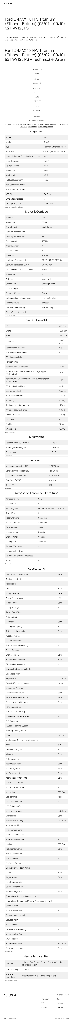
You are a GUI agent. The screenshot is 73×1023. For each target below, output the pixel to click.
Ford (17, 37)
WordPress (66, 1018)
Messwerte (44, 124)
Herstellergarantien (45, 127)
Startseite (9, 37)
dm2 (30, 37)
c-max (23, 37)
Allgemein (8, 124)
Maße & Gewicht (33, 124)
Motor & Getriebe (19, 124)
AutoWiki (8, 3)
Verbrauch (53, 124)
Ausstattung (32, 127)
